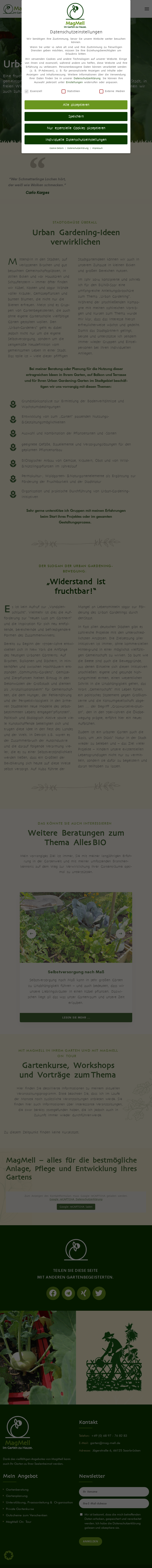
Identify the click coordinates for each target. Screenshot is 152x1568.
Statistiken (71, 91)
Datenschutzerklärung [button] (78, 148)
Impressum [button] (97, 148)
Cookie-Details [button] (57, 148)
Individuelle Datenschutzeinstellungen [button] (76, 140)
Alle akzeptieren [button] (76, 105)
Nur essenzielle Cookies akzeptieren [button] (76, 128)
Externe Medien (112, 91)
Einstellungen (74, 82)
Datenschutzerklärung (87, 78)
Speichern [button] (76, 116)
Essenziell (33, 91)
